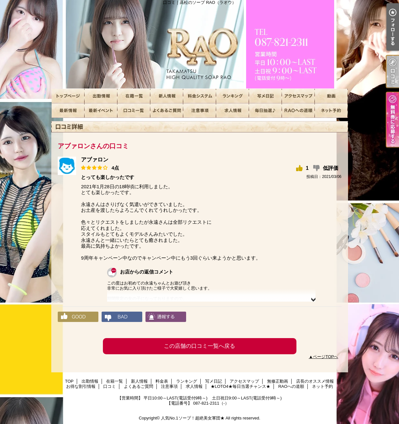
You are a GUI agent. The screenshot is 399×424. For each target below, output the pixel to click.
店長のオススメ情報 (68, 110)
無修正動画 (331, 96)
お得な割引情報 (101, 110)
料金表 (199, 96)
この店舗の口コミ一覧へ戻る (199, 346)
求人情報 (232, 110)
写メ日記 (265, 96)
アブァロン (94, 160)
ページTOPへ (325, 356)
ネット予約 (331, 110)
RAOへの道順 (298, 110)
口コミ (133, 110)
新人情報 (166, 96)
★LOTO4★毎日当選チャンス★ (265, 110)
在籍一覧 (133, 96)
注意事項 (199, 110)
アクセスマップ (298, 96)
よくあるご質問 (166, 110)
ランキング (232, 96)
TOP (68, 96)
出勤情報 (101, 96)
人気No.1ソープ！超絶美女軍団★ (192, 418)
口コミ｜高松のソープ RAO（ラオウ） (199, 44)
